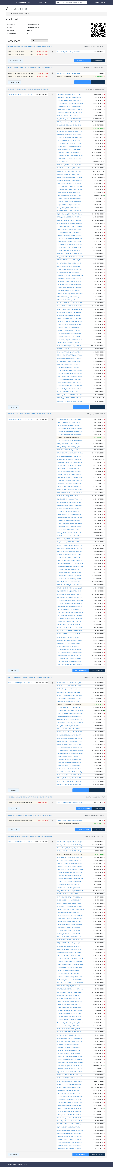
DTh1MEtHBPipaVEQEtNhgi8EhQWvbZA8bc (69, 986)
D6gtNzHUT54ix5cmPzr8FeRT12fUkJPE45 (69, 769)
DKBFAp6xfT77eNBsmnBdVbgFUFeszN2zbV (69, 976)
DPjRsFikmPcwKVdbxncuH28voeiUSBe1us (69, 894)
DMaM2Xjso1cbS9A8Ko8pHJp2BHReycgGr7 (69, 952)
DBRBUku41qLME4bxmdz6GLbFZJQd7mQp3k (70, 851)
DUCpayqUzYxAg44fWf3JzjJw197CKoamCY (69, 863)
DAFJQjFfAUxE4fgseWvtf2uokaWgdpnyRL (68, 1053)
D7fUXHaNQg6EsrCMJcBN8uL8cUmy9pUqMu (69, 588)
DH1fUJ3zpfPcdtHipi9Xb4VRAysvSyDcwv (68, 1004)
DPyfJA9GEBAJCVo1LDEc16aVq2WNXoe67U (69, 254)
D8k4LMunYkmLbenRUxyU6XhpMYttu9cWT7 (69, 732)
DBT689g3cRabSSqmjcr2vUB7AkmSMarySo (69, 440)
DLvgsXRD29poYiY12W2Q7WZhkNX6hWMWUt (70, 275)
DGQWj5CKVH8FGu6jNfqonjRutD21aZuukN (69, 1111)
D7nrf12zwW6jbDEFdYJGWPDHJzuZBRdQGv (69, 967)
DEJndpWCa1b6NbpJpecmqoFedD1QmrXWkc (70, 189)
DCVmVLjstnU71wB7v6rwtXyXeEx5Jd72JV (69, 278)
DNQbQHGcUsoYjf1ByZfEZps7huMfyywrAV (69, 468)
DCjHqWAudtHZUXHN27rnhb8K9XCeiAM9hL (69, 762)
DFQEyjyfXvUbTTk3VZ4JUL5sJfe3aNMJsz (69, 1078)
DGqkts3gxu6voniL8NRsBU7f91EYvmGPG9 (69, 134)
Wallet (97, 2)
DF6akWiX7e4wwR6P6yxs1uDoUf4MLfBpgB (69, 802)
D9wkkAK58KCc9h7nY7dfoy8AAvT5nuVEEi (69, 162)
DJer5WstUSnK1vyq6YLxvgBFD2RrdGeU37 (69, 158)
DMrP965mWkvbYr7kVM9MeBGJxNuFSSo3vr (69, 820)
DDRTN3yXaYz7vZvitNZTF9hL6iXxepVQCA (69, 281)
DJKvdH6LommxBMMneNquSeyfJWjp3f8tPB (69, 872)
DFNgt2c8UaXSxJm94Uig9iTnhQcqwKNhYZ (69, 927)
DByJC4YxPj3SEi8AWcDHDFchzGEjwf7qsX (69, 744)
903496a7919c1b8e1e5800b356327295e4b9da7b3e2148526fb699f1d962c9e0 (30, 414)
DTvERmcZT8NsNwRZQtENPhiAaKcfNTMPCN (70, 958)
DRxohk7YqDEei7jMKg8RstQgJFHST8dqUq (69, 149)
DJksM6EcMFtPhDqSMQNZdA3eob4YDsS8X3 (70, 352)
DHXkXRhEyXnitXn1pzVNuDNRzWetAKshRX (69, 514)
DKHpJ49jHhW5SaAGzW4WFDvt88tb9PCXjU (69, 171)
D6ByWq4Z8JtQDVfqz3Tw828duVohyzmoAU (70, 223)
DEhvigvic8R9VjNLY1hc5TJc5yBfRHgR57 (68, 208)
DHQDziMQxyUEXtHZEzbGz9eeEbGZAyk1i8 (69, 784)
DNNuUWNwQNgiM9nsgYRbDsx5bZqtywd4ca (69, 741)
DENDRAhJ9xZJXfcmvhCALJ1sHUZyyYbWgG (69, 309)
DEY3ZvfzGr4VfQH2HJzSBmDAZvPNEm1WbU (70, 155)
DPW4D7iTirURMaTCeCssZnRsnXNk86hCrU (69, 1145)
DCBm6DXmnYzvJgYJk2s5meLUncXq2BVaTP (70, 983)
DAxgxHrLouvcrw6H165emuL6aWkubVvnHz (69, 198)
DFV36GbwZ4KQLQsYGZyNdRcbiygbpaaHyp (69, 419)
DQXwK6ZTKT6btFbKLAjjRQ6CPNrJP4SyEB (69, 591)
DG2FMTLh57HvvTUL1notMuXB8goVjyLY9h (69, 661)
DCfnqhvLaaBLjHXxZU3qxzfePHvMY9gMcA (69, 707)
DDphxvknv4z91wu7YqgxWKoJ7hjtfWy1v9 (69, 1148)
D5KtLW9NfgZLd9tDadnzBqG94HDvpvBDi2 (69, 125)
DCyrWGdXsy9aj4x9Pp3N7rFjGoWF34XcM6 (69, 937)
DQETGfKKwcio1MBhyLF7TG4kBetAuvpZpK (69, 73)
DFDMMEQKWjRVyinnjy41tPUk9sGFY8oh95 (69, 474)
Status (45, 2)
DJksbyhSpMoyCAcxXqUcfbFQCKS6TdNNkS (69, 428)
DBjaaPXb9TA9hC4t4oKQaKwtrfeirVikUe (68, 392)
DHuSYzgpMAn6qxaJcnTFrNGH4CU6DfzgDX (69, 395)
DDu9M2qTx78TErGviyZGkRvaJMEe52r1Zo (69, 116)
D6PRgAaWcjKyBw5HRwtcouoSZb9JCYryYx (69, 1102)
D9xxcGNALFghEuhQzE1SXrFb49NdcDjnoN (69, 106)
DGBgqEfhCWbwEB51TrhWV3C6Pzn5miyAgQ (70, 713)
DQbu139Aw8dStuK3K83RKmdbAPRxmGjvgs (69, 177)
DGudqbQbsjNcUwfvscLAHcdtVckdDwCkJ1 (69, 655)
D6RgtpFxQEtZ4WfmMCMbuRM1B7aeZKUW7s (70, 257)
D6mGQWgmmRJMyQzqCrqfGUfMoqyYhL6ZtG (70, 1121)
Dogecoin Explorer (23, 2)
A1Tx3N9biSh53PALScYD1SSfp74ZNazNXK (69, 269)
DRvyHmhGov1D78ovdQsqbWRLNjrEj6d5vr (69, 756)
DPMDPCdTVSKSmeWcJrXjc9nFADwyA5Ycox (70, 327)
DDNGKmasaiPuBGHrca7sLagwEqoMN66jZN (69, 606)
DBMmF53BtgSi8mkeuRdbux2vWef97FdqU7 (69, 980)
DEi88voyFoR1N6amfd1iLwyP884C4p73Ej (68, 529)
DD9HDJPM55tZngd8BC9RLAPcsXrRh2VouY (69, 477)
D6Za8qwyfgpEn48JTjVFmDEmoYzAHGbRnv (69, 961)
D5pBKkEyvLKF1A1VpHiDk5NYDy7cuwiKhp (69, 637)
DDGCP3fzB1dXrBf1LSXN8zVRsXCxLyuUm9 (69, 517)
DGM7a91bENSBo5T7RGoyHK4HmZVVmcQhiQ (70, 940)
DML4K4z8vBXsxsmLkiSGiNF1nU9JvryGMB (69, 284)
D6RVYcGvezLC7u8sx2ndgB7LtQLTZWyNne (69, 526)
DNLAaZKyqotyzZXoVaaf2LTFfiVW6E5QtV (69, 398)
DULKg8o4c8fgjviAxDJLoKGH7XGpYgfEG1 (68, 447)
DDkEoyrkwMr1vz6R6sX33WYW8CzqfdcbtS (69, 312)
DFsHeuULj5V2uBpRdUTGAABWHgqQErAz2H (69, 1056)
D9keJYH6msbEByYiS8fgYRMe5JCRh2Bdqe (69, 1038)
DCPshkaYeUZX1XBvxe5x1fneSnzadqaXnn (69, 759)
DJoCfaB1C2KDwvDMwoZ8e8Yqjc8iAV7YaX (69, 385)
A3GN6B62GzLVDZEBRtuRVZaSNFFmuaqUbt (69, 719)
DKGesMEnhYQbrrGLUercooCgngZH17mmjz (69, 401)
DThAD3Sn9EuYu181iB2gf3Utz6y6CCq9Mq (69, 578)
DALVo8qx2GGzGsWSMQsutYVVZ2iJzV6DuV (69, 1136)
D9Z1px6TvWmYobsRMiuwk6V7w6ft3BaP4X (69, 306)
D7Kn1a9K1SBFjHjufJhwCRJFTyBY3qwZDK (69, 100)
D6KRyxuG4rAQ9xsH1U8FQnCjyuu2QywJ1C (69, 689)
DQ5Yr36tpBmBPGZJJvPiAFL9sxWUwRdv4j (69, 1127)
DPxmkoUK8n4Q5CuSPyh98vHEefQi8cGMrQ (69, 226)
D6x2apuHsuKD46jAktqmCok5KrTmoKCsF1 (69, 775)
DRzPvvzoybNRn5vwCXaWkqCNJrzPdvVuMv (69, 1007)
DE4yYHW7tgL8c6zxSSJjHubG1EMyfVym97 (69, 379)
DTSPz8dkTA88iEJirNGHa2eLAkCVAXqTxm (69, 1044)
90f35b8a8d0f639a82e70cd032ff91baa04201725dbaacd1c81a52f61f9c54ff (29, 89)
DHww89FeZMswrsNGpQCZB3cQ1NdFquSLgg (70, 563)
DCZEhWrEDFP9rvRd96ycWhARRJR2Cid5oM (69, 493)
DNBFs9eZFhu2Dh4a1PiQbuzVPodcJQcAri (69, 97)
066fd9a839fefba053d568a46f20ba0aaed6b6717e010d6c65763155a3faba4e (30, 836)
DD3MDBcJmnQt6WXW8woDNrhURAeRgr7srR (70, 109)
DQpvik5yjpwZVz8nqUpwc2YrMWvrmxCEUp (69, 992)
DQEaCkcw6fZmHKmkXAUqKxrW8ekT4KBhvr (69, 499)
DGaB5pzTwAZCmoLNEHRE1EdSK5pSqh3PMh (70, 490)
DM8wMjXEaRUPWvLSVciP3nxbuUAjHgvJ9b (69, 857)
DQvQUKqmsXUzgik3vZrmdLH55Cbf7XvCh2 (69, 376)
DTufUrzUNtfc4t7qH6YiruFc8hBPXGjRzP (68, 646)
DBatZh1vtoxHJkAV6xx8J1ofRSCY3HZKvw (69, 903)
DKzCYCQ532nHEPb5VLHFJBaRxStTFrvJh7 (69, 251)
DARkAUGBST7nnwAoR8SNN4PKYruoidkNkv (69, 1059)
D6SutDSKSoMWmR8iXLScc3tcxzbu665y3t (69, 572)
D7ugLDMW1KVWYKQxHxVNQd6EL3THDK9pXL (70, 891)
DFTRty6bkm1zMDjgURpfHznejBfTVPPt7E (69, 860)
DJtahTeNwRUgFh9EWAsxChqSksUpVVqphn (69, 389)
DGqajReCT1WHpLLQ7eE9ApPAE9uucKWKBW (70, 722)
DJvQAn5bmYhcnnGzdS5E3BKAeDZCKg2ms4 (70, 750)
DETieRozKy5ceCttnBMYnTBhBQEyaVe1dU (69, 315)
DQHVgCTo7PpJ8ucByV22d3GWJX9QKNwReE (70, 915)
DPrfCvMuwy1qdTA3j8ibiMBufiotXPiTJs (68, 539)
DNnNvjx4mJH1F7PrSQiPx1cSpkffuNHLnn (68, 643)
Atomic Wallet (12, 1164)
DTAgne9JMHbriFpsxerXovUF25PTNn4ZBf (69, 881)
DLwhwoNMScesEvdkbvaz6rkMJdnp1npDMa (69, 738)
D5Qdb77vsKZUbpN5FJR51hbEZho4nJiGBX (69, 263)
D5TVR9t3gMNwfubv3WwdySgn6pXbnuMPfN (70, 600)
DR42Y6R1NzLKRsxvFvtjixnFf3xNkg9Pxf (68, 970)
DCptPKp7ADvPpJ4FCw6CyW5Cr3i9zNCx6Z (69, 183)
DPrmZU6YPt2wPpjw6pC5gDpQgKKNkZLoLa (69, 137)
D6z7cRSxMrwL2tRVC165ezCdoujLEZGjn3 (69, 143)
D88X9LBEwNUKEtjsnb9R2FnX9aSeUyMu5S (69, 211)
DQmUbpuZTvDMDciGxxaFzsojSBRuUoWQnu (69, 1010)
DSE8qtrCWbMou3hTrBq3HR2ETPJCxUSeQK (69, 318)
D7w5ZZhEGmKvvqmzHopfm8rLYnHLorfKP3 (69, 434)
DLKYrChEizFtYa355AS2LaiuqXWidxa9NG (68, 888)
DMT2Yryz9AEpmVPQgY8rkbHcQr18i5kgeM (69, 615)
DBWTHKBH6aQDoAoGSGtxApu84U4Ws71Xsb (70, 1130)
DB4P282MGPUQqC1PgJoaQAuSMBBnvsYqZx (70, 1001)
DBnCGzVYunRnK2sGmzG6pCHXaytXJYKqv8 (69, 168)
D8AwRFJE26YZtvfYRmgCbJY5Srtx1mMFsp (69, 480)
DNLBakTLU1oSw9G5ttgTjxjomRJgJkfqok (68, 300)
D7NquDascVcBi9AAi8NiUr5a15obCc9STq (68, 729)
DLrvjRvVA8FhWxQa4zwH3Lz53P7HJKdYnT (69, 382)
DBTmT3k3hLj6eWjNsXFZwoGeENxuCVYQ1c (69, 339)
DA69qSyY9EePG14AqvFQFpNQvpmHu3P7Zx (69, 597)
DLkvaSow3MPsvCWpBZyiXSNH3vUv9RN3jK (69, 842)
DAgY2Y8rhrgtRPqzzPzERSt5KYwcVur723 (69, 425)
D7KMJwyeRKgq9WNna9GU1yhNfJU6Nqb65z (69, 1096)
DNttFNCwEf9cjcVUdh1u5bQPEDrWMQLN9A (69, 548)
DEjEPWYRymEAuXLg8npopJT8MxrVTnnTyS (69, 545)
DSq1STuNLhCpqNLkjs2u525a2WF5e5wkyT (69, 955)
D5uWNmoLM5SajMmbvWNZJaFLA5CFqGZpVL (70, 878)
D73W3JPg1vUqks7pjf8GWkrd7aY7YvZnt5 (69, 554)
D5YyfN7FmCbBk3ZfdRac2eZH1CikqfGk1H (69, 508)
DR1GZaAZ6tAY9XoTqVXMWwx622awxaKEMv (70, 293)
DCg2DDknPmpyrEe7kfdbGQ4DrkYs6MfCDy (69, 1084)
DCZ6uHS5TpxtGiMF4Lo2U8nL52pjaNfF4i (68, 290)
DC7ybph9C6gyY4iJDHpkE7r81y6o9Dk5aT (69, 1090)
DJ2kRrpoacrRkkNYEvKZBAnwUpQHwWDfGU (69, 628)
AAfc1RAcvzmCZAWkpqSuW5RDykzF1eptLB (69, 364)
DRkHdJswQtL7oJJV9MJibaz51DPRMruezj (69, 487)
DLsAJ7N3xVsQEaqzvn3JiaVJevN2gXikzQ (69, 1139)
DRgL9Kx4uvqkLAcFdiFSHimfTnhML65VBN (69, 716)
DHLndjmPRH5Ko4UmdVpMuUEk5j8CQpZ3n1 (69, 342)
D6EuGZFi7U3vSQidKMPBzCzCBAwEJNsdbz (69, 1032)
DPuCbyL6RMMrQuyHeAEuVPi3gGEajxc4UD (69, 735)
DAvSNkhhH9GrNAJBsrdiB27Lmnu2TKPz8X (69, 241)
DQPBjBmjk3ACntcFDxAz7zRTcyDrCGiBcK (68, 692)
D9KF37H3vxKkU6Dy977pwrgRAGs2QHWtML (69, 897)
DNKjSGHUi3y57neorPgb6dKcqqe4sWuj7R (68, 943)
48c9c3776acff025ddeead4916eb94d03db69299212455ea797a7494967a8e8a (30, 815)
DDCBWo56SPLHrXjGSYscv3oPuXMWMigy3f (69, 462)
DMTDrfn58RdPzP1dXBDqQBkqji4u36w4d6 (69, 465)
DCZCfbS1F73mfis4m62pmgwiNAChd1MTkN (69, 324)
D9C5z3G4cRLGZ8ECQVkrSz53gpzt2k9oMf (20, 94)
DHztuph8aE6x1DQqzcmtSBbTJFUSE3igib (69, 444)
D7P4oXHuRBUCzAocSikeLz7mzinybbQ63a (69, 201)
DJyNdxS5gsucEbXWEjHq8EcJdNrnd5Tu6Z (69, 557)
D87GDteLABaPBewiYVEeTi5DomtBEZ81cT (69, 247)
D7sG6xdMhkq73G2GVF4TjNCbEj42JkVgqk (69, 649)
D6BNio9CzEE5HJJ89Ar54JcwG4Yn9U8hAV (69, 287)
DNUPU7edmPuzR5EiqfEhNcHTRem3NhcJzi (69, 585)
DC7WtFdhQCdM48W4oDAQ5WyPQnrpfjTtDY (69, 781)
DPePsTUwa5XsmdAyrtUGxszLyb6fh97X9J (69, 1105)
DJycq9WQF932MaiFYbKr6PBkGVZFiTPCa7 (69, 998)
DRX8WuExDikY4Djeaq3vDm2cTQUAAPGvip (69, 1108)
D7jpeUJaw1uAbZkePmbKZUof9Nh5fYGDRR (69, 1072)
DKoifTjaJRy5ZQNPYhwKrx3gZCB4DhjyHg (69, 232)
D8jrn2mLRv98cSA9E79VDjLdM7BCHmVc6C (69, 631)
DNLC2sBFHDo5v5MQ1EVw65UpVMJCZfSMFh (70, 753)
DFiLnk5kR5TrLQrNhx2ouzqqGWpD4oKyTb (69, 1047)
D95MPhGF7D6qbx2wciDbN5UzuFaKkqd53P (69, 683)
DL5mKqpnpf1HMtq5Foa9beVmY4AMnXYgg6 (70, 845)
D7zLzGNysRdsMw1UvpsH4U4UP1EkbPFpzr (69, 582)
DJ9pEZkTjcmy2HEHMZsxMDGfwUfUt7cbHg (69, 772)
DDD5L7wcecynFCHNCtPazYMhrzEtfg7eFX (69, 195)
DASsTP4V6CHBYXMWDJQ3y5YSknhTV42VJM (70, 909)
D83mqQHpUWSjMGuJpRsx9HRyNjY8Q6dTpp (69, 370)
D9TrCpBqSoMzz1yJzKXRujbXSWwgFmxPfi (69, 431)
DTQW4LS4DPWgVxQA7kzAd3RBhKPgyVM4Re (70, 103)
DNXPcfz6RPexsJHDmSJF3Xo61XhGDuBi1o (69, 560)
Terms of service (22, 1164)
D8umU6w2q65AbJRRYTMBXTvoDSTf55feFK (70, 710)
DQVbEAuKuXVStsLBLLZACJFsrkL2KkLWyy (69, 1133)
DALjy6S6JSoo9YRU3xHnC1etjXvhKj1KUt (68, 701)
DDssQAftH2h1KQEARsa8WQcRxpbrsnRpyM (69, 866)
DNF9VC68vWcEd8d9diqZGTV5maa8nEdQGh (69, 924)
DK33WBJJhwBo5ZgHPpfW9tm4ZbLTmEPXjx (69, 1013)
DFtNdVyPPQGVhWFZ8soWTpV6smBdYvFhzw (70, 1062)
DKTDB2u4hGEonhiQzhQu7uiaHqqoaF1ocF (69, 536)
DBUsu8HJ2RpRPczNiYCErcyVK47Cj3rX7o (68, 52)
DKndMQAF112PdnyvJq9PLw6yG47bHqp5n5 (69, 180)
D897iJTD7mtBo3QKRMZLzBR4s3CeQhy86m (69, 695)
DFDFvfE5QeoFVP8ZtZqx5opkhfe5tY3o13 (68, 450)
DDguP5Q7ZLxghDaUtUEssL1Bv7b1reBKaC (69, 1118)
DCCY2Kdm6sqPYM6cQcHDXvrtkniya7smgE (69, 349)
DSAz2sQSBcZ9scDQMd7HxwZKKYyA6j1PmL (70, 321)
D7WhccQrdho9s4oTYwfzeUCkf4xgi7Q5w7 (69, 272)
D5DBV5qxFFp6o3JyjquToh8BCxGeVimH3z (69, 496)
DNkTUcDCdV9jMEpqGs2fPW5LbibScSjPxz (69, 297)
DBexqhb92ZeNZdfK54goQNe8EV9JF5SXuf (69, 726)
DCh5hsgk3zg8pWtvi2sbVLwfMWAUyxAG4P (69, 358)
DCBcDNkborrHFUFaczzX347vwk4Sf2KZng (69, 1124)
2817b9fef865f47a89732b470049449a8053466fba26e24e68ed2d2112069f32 (30, 46)
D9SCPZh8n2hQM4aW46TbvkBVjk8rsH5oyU (69, 238)
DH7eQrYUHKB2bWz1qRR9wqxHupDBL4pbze (69, 422)
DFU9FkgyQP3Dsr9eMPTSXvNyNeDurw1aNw (69, 533)
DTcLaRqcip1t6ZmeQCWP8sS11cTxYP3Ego (69, 658)
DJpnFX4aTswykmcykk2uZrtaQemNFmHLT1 (69, 747)
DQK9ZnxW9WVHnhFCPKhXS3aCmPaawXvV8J (70, 566)
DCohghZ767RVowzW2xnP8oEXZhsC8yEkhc (69, 523)
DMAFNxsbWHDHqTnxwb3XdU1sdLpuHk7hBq (69, 131)
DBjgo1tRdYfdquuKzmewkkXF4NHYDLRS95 (69, 119)
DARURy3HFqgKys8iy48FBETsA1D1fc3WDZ (69, 336)
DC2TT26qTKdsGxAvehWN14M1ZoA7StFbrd (69, 618)
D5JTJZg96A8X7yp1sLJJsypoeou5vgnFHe (69, 1019)
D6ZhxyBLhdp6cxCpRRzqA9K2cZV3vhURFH (69, 686)
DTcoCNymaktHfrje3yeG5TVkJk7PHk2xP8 (69, 122)
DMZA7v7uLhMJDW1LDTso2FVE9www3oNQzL (70, 609)
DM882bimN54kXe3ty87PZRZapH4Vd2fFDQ (69, 112)
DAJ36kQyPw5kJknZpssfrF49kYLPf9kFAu (69, 934)
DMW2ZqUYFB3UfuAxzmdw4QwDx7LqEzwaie (70, 634)
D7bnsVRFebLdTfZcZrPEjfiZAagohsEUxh (68, 511)
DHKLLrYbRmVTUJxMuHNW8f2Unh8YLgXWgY (70, 869)
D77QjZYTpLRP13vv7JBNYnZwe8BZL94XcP (69, 459)
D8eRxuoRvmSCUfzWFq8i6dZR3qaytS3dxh (69, 1026)
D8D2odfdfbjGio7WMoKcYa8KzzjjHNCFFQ (68, 1029)
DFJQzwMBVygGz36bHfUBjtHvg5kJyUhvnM (69, 949)
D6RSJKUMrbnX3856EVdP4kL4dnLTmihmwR (69, 186)
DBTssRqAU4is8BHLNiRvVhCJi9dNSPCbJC (69, 912)
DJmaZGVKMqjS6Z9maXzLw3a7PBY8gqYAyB (70, 612)
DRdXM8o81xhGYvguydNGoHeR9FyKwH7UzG (69, 220)
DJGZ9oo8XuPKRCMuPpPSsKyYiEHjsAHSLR (69, 1142)
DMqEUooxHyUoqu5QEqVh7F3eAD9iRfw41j (69, 542)
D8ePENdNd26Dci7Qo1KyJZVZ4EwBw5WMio (69, 1035)
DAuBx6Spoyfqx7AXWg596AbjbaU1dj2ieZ (69, 192)
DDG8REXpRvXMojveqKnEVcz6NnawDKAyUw (69, 1041)
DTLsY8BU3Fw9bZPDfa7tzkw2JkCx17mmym (70, 989)
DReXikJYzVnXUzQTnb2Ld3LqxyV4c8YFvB (69, 146)
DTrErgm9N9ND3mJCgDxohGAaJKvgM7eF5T (69, 373)
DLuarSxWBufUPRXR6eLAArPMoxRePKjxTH (69, 303)
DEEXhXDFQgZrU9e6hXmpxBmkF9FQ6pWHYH (70, 594)
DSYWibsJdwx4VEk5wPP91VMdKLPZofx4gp (69, 1075)
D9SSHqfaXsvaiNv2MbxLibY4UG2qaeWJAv (69, 456)
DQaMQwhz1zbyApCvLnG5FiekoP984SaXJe (69, 214)
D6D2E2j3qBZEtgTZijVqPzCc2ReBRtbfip (68, 973)
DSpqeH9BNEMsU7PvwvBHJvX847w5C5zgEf (69, 229)
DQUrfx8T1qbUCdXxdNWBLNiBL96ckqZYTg (69, 471)
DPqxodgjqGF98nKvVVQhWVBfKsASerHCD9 (69, 1114)
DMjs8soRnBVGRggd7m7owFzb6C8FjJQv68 (69, 1065)
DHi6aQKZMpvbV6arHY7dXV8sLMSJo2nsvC (69, 921)
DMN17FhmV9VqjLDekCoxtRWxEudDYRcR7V (69, 1081)
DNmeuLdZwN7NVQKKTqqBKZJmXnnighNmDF (70, 551)
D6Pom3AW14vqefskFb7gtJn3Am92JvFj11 (69, 152)
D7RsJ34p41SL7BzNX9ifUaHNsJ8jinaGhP (68, 520)
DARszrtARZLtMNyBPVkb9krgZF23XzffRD (69, 330)
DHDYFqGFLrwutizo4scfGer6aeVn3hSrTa (68, 1093)
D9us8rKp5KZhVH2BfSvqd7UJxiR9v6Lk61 (68, 885)
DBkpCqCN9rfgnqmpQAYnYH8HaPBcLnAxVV (69, 333)
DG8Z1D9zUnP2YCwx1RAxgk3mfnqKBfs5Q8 (69, 505)
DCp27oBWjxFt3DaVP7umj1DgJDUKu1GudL (69, 483)
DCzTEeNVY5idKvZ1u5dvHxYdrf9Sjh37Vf (68, 140)
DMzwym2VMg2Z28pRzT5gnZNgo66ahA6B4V (70, 848)
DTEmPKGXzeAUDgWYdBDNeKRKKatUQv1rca (70, 453)
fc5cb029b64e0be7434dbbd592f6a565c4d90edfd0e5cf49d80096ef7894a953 (30, 67)
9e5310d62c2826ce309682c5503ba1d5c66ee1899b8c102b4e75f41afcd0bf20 (30, 677)
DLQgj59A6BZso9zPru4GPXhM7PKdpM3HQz (69, 621)
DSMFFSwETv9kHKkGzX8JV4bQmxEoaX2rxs (69, 640)
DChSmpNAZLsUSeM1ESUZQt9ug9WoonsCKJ (70, 652)
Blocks (40, 2)
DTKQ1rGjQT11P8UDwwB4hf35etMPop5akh (69, 260)
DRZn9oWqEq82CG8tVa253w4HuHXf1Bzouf (69, 918)
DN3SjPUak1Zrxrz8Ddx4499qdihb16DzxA (68, 1050)
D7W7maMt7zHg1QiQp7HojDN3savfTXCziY (69, 875)
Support (102, 2)
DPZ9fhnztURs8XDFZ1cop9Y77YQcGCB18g (69, 1068)
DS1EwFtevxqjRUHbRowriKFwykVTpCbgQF (69, 165)
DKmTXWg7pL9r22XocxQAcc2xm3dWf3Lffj (69, 174)
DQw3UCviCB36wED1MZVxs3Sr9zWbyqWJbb (70, 625)
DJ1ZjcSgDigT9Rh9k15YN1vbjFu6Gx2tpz (68, 930)
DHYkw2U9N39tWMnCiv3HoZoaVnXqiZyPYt (69, 235)
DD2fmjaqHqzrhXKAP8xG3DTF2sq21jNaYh (69, 946)
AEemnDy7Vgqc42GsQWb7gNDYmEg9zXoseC (70, 1023)
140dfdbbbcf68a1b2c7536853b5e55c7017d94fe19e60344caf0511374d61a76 (30, 797)
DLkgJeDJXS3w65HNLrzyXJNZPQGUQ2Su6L (69, 664)
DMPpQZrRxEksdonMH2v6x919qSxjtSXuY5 (69, 765)
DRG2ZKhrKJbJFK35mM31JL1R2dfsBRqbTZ (69, 603)
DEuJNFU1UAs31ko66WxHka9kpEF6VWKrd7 (69, 244)
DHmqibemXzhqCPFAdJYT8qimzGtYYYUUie (69, 355)
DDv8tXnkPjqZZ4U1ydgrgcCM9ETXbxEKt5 (69, 900)
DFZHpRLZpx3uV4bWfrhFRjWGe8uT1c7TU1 (69, 502)
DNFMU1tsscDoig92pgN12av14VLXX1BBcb (69, 94)
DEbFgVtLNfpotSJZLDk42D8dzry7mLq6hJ (69, 1099)
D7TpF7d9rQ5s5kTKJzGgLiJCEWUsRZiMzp (69, 1016)
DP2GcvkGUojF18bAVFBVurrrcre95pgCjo (68, 367)
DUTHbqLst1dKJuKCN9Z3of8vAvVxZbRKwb (69, 217)
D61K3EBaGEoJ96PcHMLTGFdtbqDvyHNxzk (69, 361)
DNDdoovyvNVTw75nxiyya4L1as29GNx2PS (69, 778)
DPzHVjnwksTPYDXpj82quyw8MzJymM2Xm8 (70, 964)
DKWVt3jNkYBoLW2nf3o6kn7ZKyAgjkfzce (68, 266)
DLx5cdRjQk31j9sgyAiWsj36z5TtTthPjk (68, 995)
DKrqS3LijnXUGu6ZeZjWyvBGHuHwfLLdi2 (68, 204)
